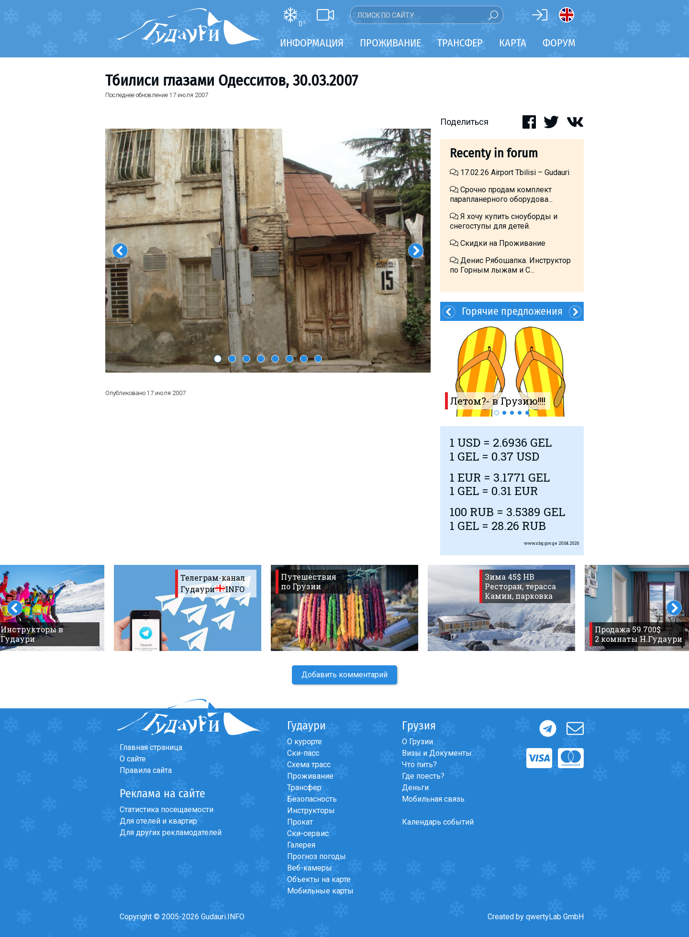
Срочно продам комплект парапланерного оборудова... (501, 194)
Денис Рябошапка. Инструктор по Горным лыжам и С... (510, 265)
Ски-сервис (308, 833)
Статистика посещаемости (166, 809)
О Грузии (417, 741)
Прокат (300, 822)
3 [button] (246, 359)
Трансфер (304, 787)
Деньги (415, 787)
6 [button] (289, 359)
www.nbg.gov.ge (540, 543)
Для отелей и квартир (158, 821)
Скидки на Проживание (497, 243)
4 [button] (261, 359)
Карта (512, 42)
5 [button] (275, 359)
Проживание (310, 776)
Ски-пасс (303, 753)
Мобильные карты (320, 890)
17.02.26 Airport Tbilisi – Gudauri (509, 172)
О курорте (304, 741)
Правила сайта (146, 770)
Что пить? (419, 764)
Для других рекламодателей (171, 832)
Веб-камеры (309, 867)
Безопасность (312, 799)
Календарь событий (438, 822)
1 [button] (218, 359)
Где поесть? (423, 776)
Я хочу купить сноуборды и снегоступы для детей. (503, 221)
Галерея (301, 844)
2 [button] (232, 359)
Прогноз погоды (316, 856)
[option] (268, 251)
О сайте (133, 758)
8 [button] (318, 359)
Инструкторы (311, 810)
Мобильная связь (433, 799)
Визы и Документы (437, 753)
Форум (559, 42)
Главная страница (151, 747)
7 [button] (304, 359)
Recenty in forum (494, 153)
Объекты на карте (319, 879)
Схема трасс (309, 764)
